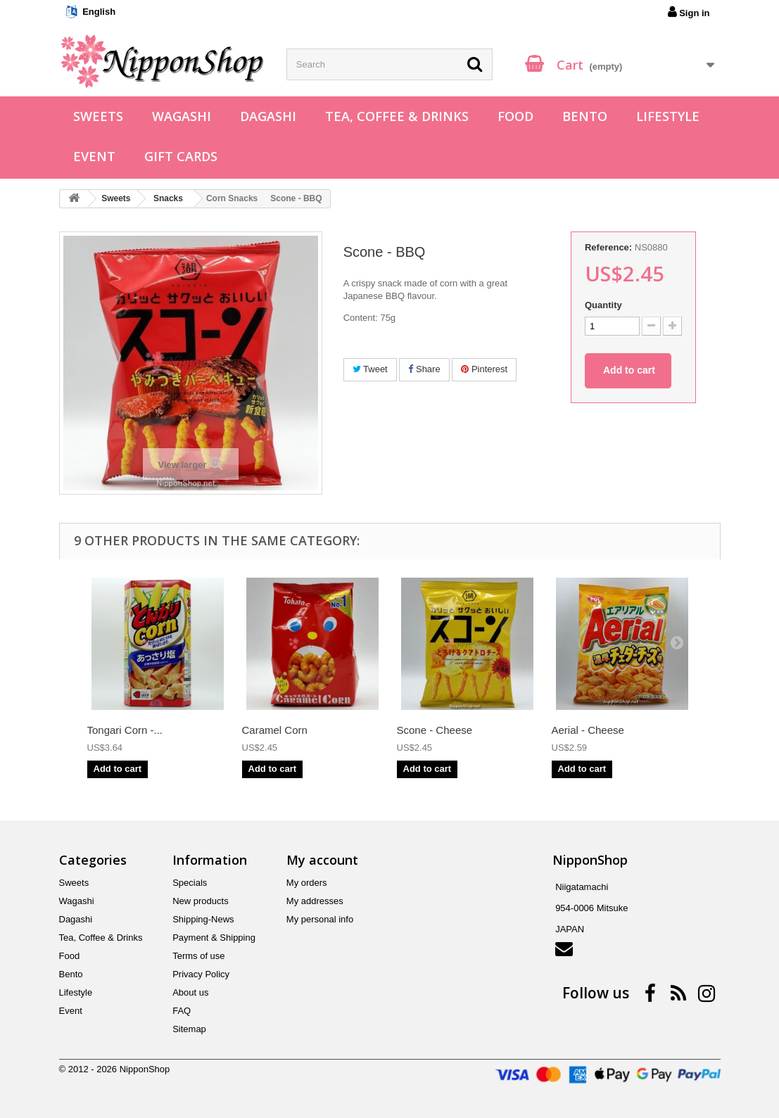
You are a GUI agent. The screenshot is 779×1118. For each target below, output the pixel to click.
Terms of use (198, 956)
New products (200, 901)
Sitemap (189, 1029)
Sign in (689, 12)
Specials (189, 882)
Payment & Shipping (213, 937)
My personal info (319, 919)
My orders (306, 882)
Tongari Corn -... (125, 730)
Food (515, 116)
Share (424, 369)
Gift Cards (180, 156)
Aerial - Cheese (588, 730)
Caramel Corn (275, 730)
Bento (584, 116)
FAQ (181, 1010)
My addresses (314, 901)
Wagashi (181, 116)
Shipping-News (203, 919)
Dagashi (268, 116)
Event (94, 156)
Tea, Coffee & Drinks (397, 116)
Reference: (608, 247)
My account (322, 859)
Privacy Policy (200, 974)
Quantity (603, 305)
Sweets (98, 116)
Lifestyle (667, 116)
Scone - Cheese (435, 730)
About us (190, 992)
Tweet (370, 369)
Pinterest (484, 369)
